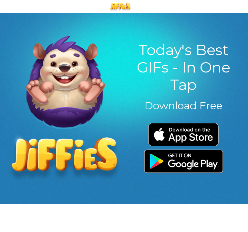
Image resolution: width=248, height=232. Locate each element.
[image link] (64, 108)
